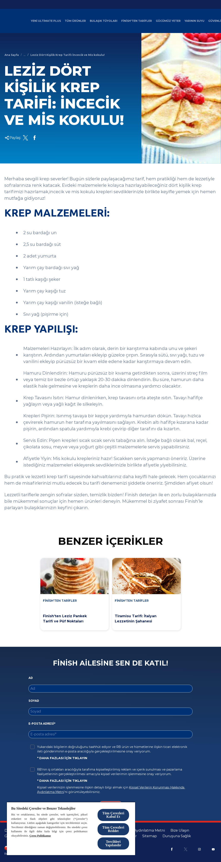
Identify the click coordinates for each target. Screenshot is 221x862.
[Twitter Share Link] (25, 137)
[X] (185, 849)
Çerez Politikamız (40, 835)
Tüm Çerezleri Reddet (113, 829)
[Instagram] (199, 849)
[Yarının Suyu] (194, 21)
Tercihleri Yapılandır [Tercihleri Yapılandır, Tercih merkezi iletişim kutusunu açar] (113, 843)
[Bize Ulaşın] (179, 830)
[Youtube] (213, 849)
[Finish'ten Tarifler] (136, 21)
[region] (71, 828)
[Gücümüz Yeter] (168, 21)
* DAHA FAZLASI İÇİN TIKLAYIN (62, 758)
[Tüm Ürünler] (75, 21)
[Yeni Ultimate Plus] (46, 21)
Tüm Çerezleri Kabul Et (113, 814)
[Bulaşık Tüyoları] (104, 21)
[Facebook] (171, 849)
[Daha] (212, 21)
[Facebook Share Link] (34, 137)
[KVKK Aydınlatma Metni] (144, 830)
